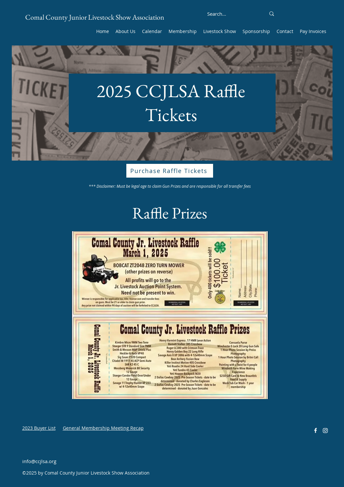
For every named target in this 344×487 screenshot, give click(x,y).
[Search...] (216, 14)
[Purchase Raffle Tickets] (169, 171)
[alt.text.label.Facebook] (315, 430)
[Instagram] (325, 430)
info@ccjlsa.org (39, 461)
